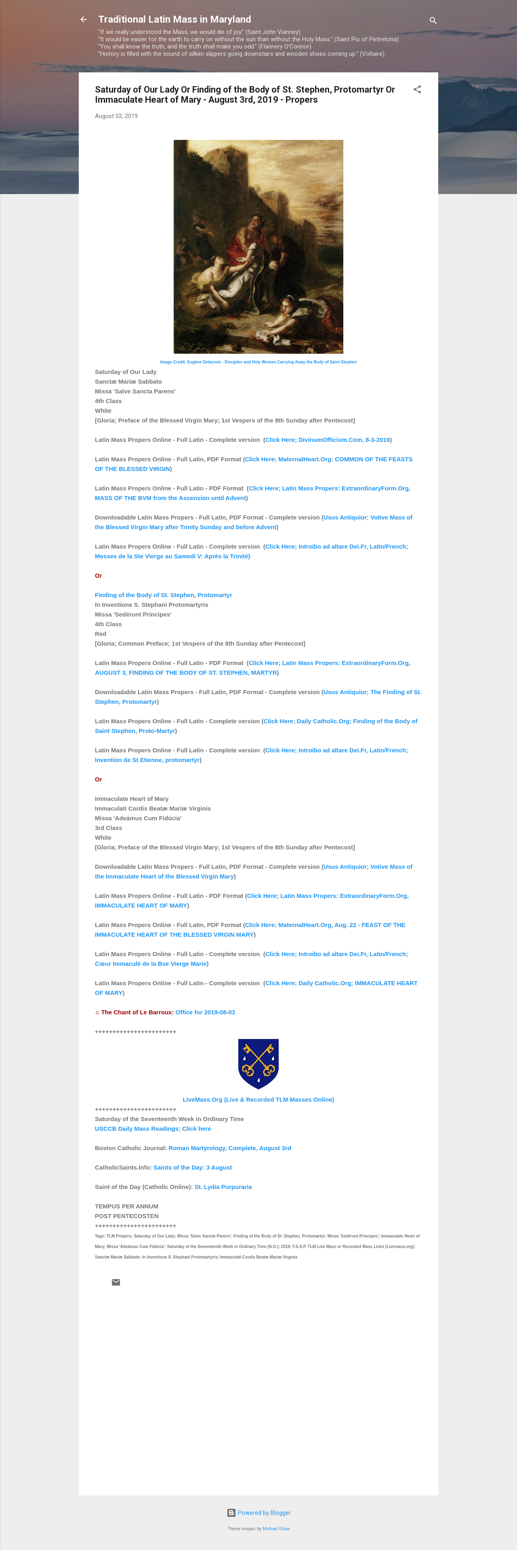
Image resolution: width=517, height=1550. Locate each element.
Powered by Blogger (259, 1512)
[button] (417, 90)
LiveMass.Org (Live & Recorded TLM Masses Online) (258, 1099)
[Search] (433, 22)
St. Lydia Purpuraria (223, 1186)
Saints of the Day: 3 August (192, 1167)
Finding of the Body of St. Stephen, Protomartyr (163, 594)
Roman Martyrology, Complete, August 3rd (230, 1148)
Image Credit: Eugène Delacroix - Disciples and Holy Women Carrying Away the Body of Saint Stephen (258, 362)
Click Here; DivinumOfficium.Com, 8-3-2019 (327, 439)
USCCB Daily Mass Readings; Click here (153, 1128)
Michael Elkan (276, 1528)
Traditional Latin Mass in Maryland (174, 19)
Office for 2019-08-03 (205, 1012)
